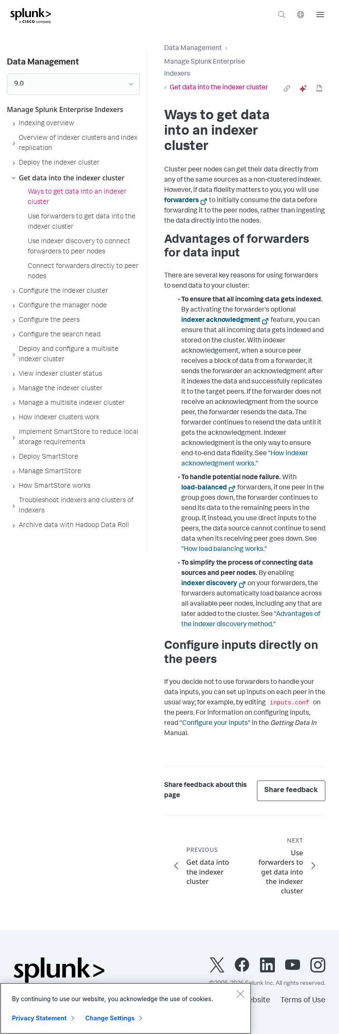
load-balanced (204, 488)
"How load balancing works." (224, 549)
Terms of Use (302, 1001)
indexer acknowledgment (220, 320)
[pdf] (319, 88)
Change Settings (110, 1018)
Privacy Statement (39, 1018)
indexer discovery (209, 583)
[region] (125, 1008)
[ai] (303, 88)
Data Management (193, 48)
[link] (287, 88)
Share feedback (291, 790)
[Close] (240, 994)
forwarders (181, 200)
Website (256, 1001)
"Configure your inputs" (215, 723)
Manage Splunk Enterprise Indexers (204, 68)
